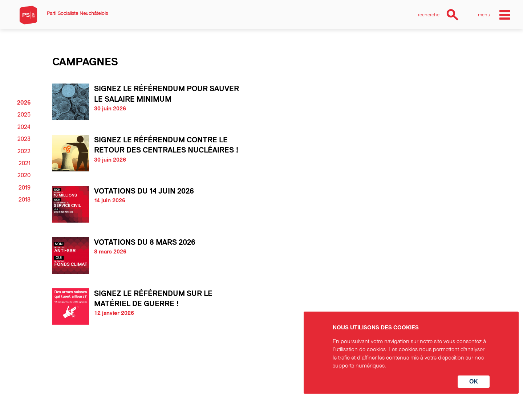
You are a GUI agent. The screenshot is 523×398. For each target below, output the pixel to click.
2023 (24, 139)
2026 (24, 102)
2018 (25, 199)
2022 (24, 151)
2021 (25, 163)
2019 (25, 187)
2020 (24, 175)
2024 (24, 127)
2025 (24, 114)
